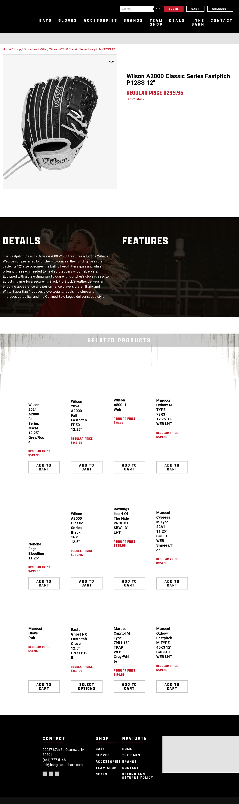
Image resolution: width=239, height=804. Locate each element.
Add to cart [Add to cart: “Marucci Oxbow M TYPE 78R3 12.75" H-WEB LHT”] (172, 467)
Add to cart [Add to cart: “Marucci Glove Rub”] (44, 686)
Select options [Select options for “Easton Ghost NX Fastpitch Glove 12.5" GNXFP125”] (87, 686)
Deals (177, 20)
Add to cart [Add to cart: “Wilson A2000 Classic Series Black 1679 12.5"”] (86, 583)
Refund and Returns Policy (137, 775)
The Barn (198, 22)
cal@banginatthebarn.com (63, 765)
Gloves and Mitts (35, 49)
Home (7, 49)
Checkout (220, 8)
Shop (17, 49)
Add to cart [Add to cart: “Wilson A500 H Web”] (129, 467)
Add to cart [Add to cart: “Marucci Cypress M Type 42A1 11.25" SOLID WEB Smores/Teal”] (172, 583)
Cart (195, 8)
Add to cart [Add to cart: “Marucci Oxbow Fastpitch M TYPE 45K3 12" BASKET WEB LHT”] (172, 686)
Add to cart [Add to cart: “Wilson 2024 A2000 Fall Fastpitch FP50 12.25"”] (86, 467)
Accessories (101, 20)
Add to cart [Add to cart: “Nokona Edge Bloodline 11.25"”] (44, 583)
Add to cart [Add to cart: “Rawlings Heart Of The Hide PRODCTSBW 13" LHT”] (129, 583)
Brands (133, 20)
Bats (45, 20)
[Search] (158, 9)
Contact (222, 20)
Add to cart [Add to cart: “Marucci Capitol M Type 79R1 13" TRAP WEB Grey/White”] (129, 686)
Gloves (67, 20)
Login (174, 8)
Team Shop (156, 22)
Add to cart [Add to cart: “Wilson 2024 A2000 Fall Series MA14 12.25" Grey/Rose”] (44, 467)
